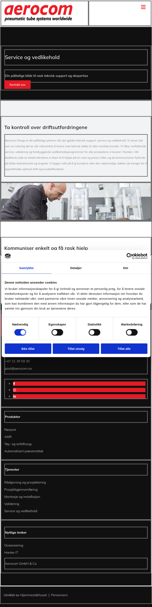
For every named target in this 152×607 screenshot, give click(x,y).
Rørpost (10, 429)
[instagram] (14, 390)
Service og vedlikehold (20, 511)
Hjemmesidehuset (33, 595)
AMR (8, 437)
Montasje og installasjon (22, 497)
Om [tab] (125, 267)
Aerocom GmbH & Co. (21, 563)
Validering (11, 504)
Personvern (59, 595)
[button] (17, 84)
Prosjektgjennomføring (21, 489)
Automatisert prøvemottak (23, 451)
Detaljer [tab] (76, 267)
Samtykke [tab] (26, 267)
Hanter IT (11, 552)
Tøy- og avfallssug (17, 444)
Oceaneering (13, 545)
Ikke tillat (27, 348)
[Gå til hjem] (38, 20)
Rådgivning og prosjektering (25, 482)
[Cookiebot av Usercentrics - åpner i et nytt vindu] (129, 256)
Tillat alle (124, 348)
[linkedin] (14, 396)
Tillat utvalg (76, 348)
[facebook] (14, 384)
